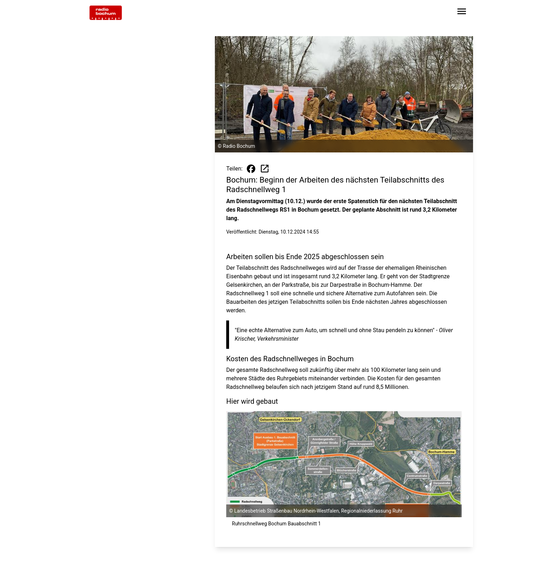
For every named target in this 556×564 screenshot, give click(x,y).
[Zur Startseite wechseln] (106, 13)
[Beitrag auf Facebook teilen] (251, 168)
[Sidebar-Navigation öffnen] (461, 12)
